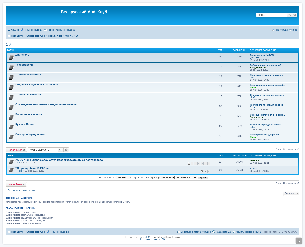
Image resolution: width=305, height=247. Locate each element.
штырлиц (255, 160)
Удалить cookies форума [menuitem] (248, 232)
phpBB (146, 237)
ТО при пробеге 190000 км (32, 168)
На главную (17, 232)
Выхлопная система (28, 114)
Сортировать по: (154, 177)
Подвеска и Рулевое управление (36, 84)
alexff (252, 97)
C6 (8, 44)
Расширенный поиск (294, 15)
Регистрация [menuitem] (281, 30)
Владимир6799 (258, 67)
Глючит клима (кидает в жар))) (266, 105)
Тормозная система (28, 94)
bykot (252, 127)
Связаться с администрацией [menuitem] (196, 232)
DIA (252, 77)
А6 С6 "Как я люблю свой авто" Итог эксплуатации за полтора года (59, 159)
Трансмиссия (24, 64)
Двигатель (22, 54)
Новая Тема (14, 149)
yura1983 (254, 57)
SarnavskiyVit (257, 117)
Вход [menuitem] (294, 30)
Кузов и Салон (24, 124)
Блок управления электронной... (267, 85)
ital (18, 162)
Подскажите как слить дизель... (267, 75)
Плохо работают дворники (264, 134)
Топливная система (28, 74)
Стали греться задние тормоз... (267, 95)
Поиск (289, 15)
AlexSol (253, 168)
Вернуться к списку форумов (22, 190)
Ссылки (15, 30)
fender (253, 107)
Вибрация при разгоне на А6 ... (266, 65)
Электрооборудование (30, 134)
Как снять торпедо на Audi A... (266, 124)
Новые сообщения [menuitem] (33, 30)
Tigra (19, 171)
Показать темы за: (114, 177)
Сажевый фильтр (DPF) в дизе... (267, 115)
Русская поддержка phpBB (152, 239)
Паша (253, 87)
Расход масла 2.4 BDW (262, 55)
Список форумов (35, 232)
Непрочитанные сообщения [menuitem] (61, 30)
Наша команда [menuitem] (223, 232)
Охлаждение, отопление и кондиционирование (46, 104)
